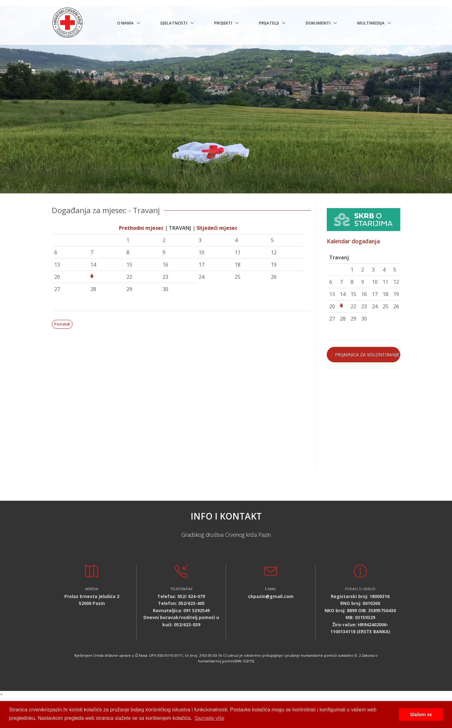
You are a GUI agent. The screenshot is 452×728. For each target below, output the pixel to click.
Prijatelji (269, 23)
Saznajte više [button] (209, 718)
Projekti (223, 23)
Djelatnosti (173, 23)
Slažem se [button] (421, 714)
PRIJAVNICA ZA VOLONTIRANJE (367, 355)
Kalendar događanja (353, 241)
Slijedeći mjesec (216, 227)
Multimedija (371, 23)
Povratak (62, 324)
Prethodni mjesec (141, 227)
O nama (125, 23)
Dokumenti (318, 23)
